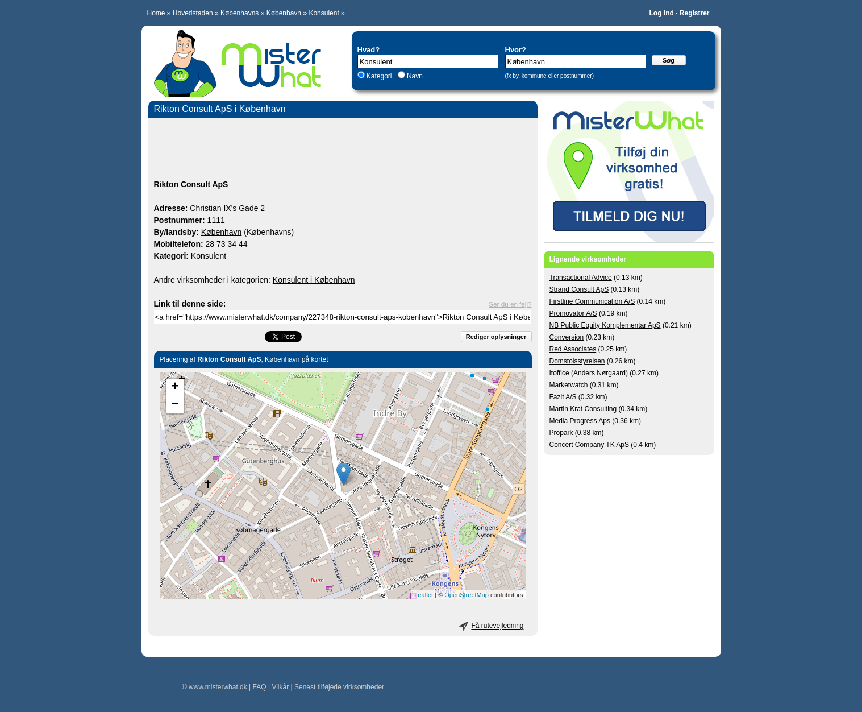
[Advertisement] (343, 150)
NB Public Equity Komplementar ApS (605, 325)
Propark (561, 433)
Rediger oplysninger (496, 336)
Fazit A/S (563, 397)
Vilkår (280, 687)
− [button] (174, 404)
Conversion (566, 337)
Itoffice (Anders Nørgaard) (588, 373)
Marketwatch (568, 385)
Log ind (661, 13)
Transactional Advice (580, 278)
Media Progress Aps (579, 421)
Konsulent (324, 13)
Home (156, 13)
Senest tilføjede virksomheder (339, 687)
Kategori (379, 76)
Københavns (239, 13)
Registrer (695, 13)
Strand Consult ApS (579, 289)
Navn (414, 76)
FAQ (259, 687)
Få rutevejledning (497, 626)
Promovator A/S (573, 313)
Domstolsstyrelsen (577, 361)
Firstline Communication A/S (592, 301)
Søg (668, 60)
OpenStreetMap (466, 594)
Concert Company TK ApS (589, 445)
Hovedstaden (193, 13)
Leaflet (423, 594)
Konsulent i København (314, 279)
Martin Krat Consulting (583, 409)
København (283, 13)
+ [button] (174, 387)
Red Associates (573, 349)
